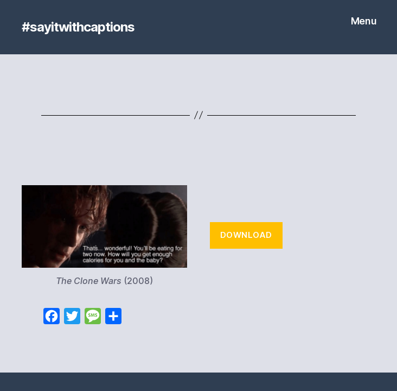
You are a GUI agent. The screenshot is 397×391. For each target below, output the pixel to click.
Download (246, 235)
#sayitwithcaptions (78, 27)
